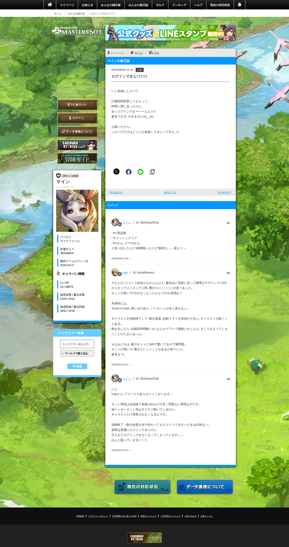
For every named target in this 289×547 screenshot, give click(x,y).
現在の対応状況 (220, 5)
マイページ (67, 5)
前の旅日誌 (116, 192)
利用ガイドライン (148, 515)
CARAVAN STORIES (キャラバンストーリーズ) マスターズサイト (77, 32)
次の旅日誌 (224, 192)
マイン (126, 222)
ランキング (179, 5)
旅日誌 (138, 53)
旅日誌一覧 (170, 192)
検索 (79, 366)
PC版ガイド (77, 104)
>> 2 (114, 389)
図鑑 (156, 53)
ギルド (160, 5)
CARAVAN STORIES (144, 537)
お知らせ (87, 5)
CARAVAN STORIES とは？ (77, 144)
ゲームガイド (77, 158)
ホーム (57, 13)
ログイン (77, 118)
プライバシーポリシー (98, 515)
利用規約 (80, 515)
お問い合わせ (191, 515)
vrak (125, 272)
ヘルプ (198, 5)
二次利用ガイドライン (171, 515)
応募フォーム (207, 515)
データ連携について (77, 131)
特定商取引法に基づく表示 (124, 515)
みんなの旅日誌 (138, 5)
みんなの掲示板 (111, 5)
